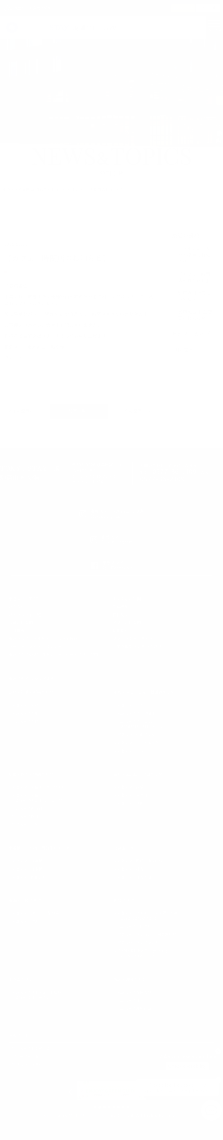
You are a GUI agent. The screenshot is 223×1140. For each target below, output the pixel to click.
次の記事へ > (137, 411)
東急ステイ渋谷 (130, 705)
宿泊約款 (121, 615)
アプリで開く (207, 8)
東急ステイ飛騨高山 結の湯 (35, 913)
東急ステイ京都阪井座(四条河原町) (148, 934)
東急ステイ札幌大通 (134, 877)
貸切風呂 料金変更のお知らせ (195, 315)
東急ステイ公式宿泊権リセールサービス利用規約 (53, 655)
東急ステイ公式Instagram (111, 539)
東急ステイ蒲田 (130, 803)
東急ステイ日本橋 (27, 869)
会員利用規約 (21, 623)
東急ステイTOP (24, 599)
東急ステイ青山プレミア (138, 735)
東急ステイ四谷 (25, 816)
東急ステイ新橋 (25, 721)
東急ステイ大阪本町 (134, 926)
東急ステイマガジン (29, 1065)
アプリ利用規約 (127, 623)
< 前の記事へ (21, 411)
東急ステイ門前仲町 (29, 877)
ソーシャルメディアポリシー (35, 647)
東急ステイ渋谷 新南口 (137, 713)
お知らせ (58, 190)
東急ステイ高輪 (130, 787)
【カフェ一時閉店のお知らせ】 (194, 277)
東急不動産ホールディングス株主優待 (43, 639)
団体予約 (121, 607)
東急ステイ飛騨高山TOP (24, 190)
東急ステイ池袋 (25, 825)
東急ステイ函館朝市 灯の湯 (140, 861)
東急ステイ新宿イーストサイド (38, 787)
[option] (111, 1090)
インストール (182, 8)
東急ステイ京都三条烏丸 (138, 943)
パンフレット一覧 (25, 615)
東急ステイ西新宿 (27, 808)
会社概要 (17, 631)
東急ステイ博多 (130, 1000)
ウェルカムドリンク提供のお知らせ (194, 255)
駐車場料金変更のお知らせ (194, 296)
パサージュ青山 (25, 1057)
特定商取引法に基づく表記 (137, 647)
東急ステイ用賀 (130, 751)
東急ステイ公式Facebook (111, 565)
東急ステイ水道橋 (27, 861)
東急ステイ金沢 (25, 921)
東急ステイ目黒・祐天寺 (138, 743)
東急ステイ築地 (25, 713)
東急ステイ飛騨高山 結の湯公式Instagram (111, 513)
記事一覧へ (79, 411)
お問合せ (17, 607)
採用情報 (121, 631)
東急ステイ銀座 (25, 705)
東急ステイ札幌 (130, 869)
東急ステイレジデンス (31, 1048)
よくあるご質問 (127, 599)
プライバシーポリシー (133, 639)
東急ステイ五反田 (132, 795)
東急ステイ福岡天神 (134, 992)
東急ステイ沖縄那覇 (134, 1008)
